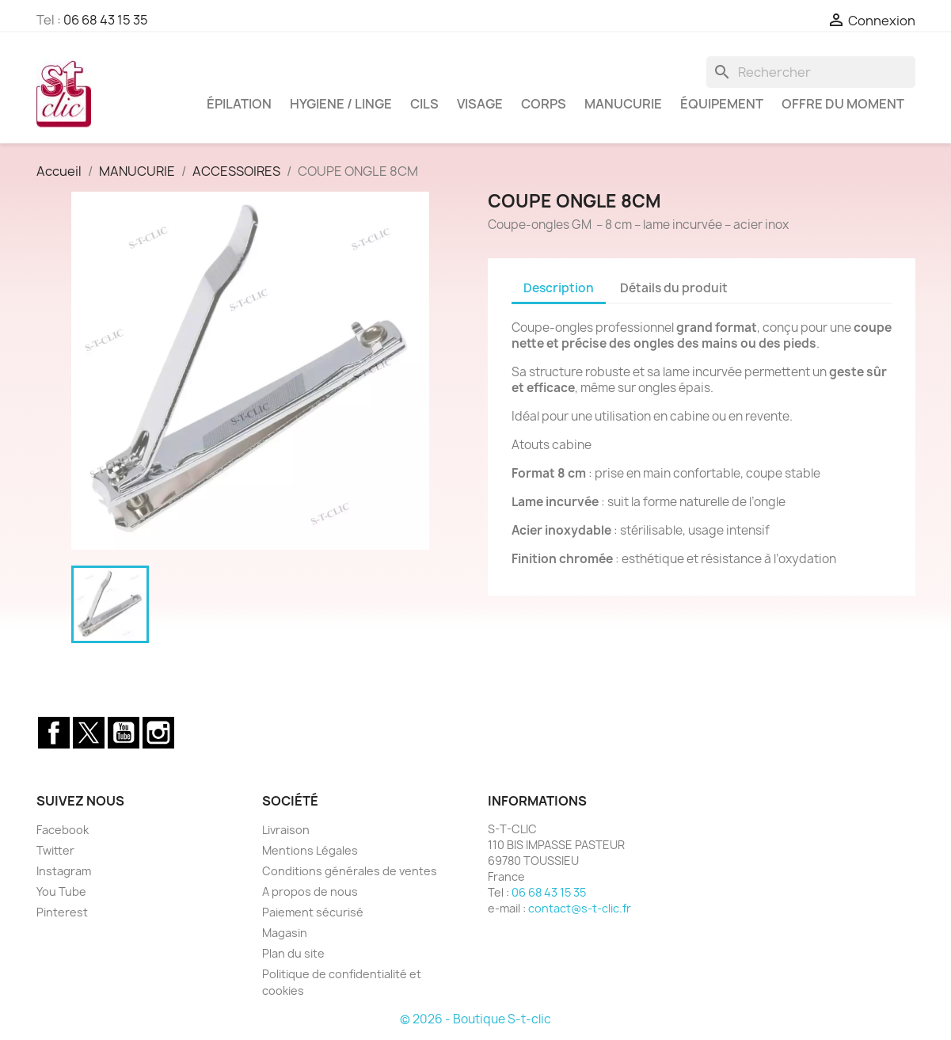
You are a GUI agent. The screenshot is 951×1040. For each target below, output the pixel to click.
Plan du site (293, 953)
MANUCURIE (623, 103)
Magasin (284, 932)
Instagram (158, 733)
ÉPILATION (239, 103)
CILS (424, 103)
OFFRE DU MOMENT (843, 103)
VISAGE (480, 103)
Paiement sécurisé (312, 912)
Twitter (89, 733)
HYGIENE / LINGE (341, 103)
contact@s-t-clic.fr (579, 908)
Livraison (286, 829)
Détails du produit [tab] (674, 288)
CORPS (543, 103)
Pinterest (62, 912)
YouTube (123, 733)
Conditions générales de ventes (349, 870)
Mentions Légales (310, 850)
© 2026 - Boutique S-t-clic (475, 1019)
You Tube (61, 891)
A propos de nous (310, 891)
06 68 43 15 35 (105, 20)
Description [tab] (558, 288)
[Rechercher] (810, 72)
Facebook (54, 733)
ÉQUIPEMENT (721, 103)
